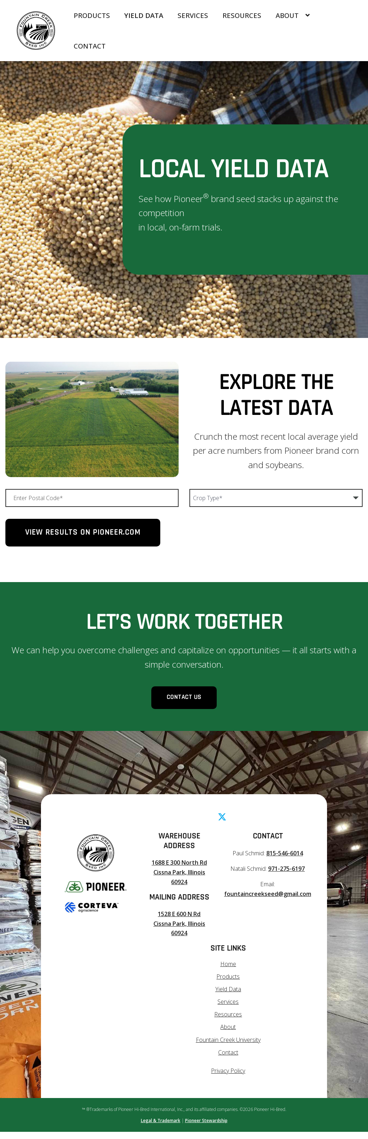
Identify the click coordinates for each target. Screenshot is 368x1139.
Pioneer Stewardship (206, 1128)
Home (228, 972)
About (292, 15)
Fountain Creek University (228, 1047)
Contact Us (184, 702)
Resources (241, 15)
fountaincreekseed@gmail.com (266, 902)
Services (193, 15)
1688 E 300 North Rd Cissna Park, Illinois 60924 (178, 881)
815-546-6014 (283, 862)
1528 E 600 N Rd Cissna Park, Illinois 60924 (178, 932)
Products (92, 15)
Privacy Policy (228, 1078)
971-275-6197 (285, 878)
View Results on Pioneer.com (83, 532)
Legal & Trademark (160, 1128)
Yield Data (143, 15)
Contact (90, 45)
